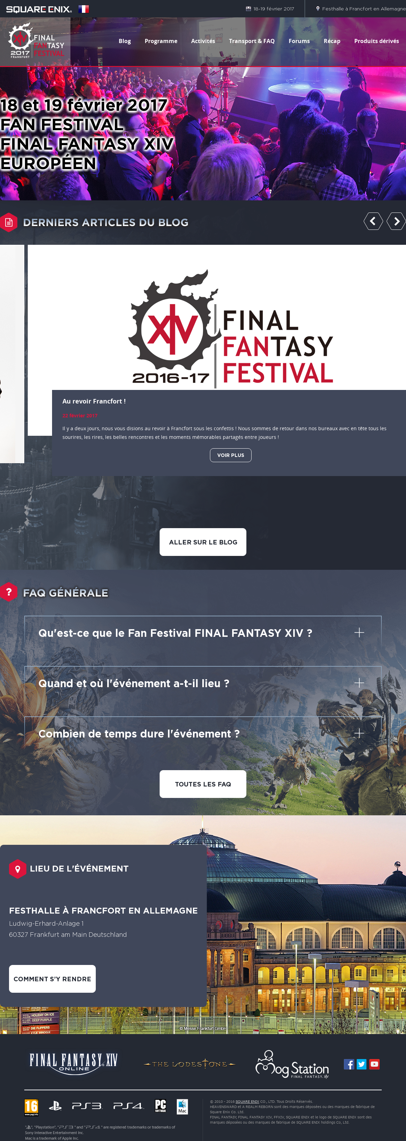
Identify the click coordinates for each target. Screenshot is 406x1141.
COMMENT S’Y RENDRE (52, 978)
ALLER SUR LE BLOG (203, 542)
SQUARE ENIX (247, 1101)
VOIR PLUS (230, 455)
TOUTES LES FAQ (203, 784)
